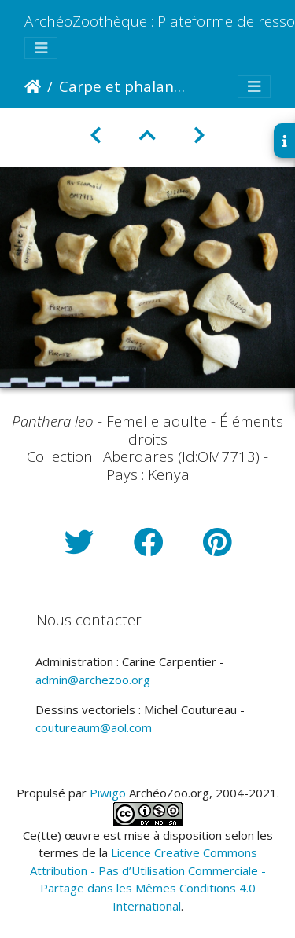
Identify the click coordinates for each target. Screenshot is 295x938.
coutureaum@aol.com (93, 727)
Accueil (32, 86)
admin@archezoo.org (92, 679)
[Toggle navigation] (40, 48)
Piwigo (108, 793)
